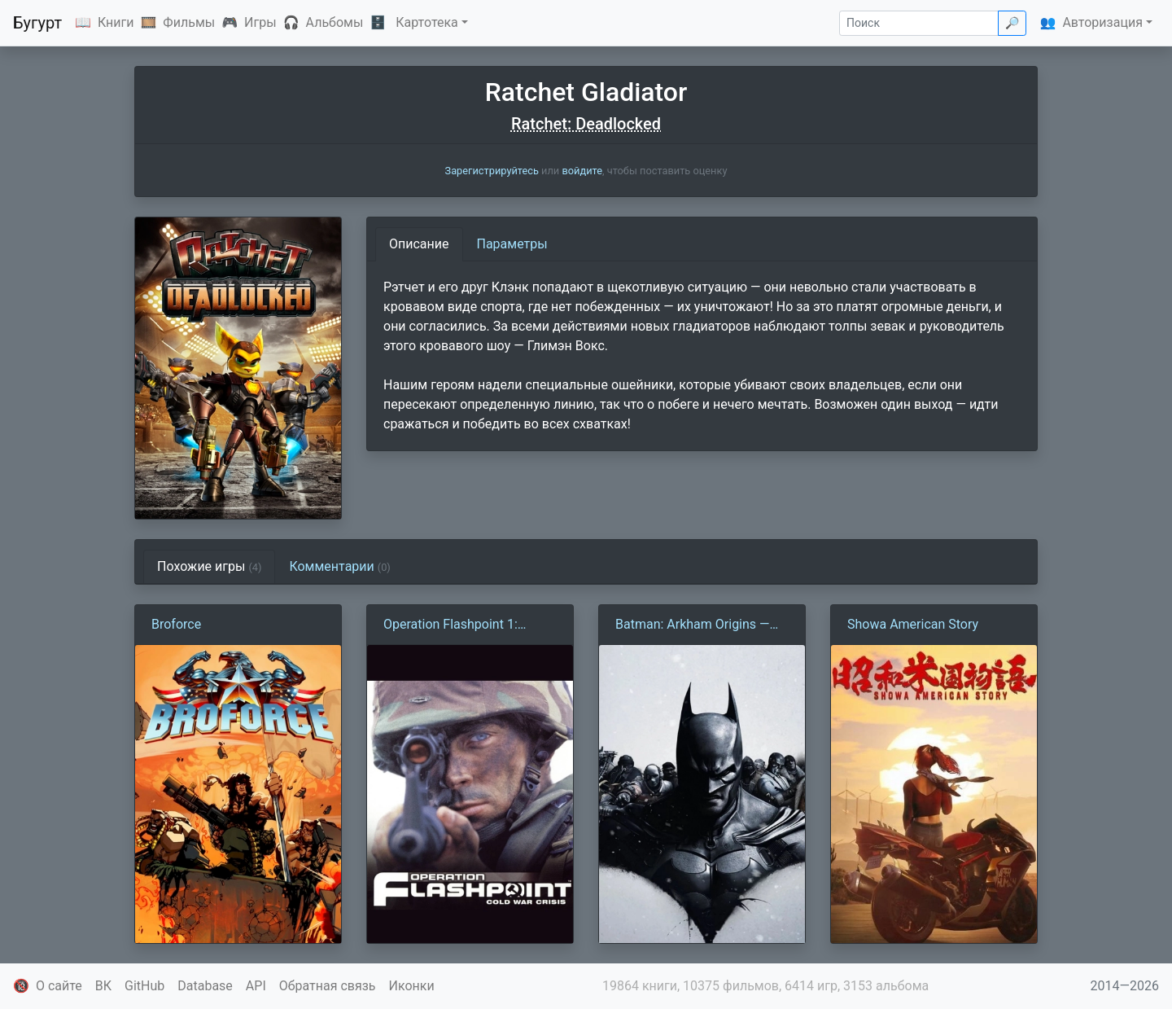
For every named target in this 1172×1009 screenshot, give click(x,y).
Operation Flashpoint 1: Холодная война (450, 625)
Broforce (176, 624)
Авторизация (1102, 22)
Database (205, 986)
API (256, 986)
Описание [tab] (419, 244)
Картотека (427, 22)
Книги (116, 22)
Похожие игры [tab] (209, 566)
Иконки (412, 986)
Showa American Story (912, 624)
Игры (260, 22)
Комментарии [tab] (339, 566)
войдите (582, 171)
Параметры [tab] (512, 244)
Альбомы (335, 22)
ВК (103, 986)
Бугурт (37, 23)
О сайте (59, 986)
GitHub (144, 986)
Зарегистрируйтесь (492, 171)
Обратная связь (327, 986)
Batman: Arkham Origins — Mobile (692, 625)
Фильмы (189, 22)
